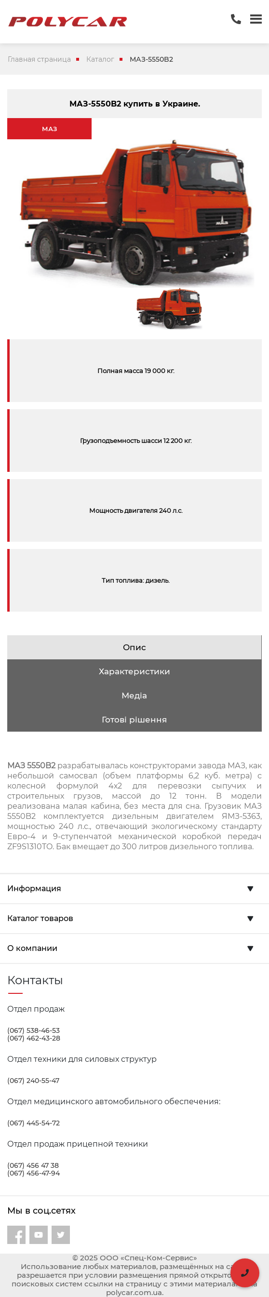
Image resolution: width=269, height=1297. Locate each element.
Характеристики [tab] (134, 671)
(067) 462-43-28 (33, 1038)
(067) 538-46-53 (33, 1030)
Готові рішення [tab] (134, 719)
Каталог (100, 59)
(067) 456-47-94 (33, 1173)
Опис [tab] (134, 647)
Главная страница (39, 59)
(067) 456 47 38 (33, 1165)
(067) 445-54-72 (33, 1123)
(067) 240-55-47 (33, 1080)
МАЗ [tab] (49, 129)
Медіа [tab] (134, 695)
